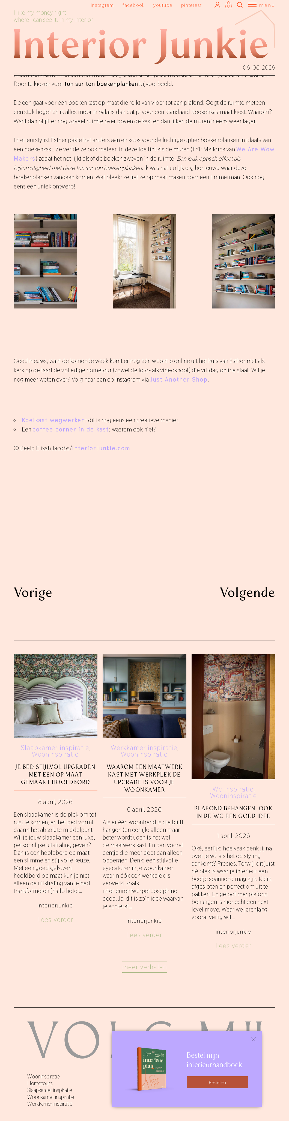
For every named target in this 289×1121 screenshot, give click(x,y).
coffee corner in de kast (70, 429)
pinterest (191, 5)
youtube (162, 5)
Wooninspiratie (55, 754)
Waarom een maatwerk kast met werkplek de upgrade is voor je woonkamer (144, 778)
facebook (134, 5)
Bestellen (217, 1082)
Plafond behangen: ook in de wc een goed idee (233, 812)
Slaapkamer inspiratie (55, 748)
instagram (102, 5)
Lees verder (55, 919)
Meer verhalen (144, 967)
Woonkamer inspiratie (50, 1097)
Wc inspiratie (233, 789)
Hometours (40, 1083)
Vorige (33, 592)
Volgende (247, 592)
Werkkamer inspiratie (144, 748)
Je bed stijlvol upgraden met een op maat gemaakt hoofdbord (55, 774)
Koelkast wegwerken (53, 420)
